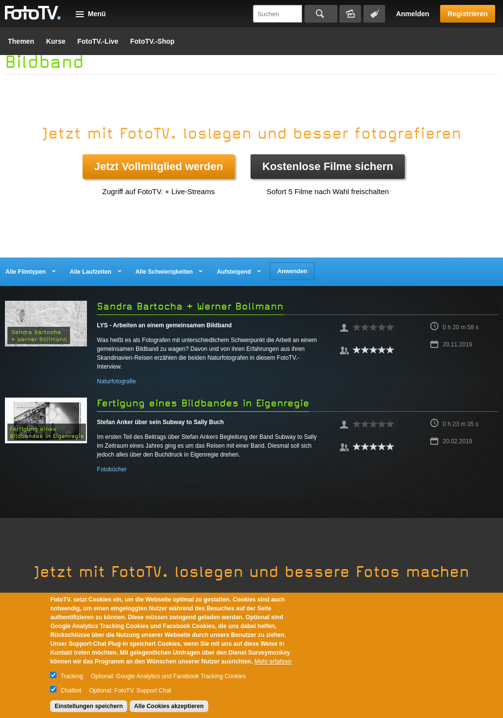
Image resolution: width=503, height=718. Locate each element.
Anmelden (412, 14)
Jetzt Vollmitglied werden (158, 166)
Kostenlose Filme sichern (327, 166)
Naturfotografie (116, 381)
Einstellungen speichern (89, 706)
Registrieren (467, 14)
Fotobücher (112, 469)
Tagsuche (374, 14)
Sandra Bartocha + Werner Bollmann (190, 306)
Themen (21, 41)
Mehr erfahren (272, 661)
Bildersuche (350, 14)
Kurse (56, 41)
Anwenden (292, 271)
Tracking (71, 676)
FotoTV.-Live (97, 41)
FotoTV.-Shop (152, 41)
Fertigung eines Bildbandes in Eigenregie (203, 403)
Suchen (321, 14)
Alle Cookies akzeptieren (168, 706)
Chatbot (70, 690)
